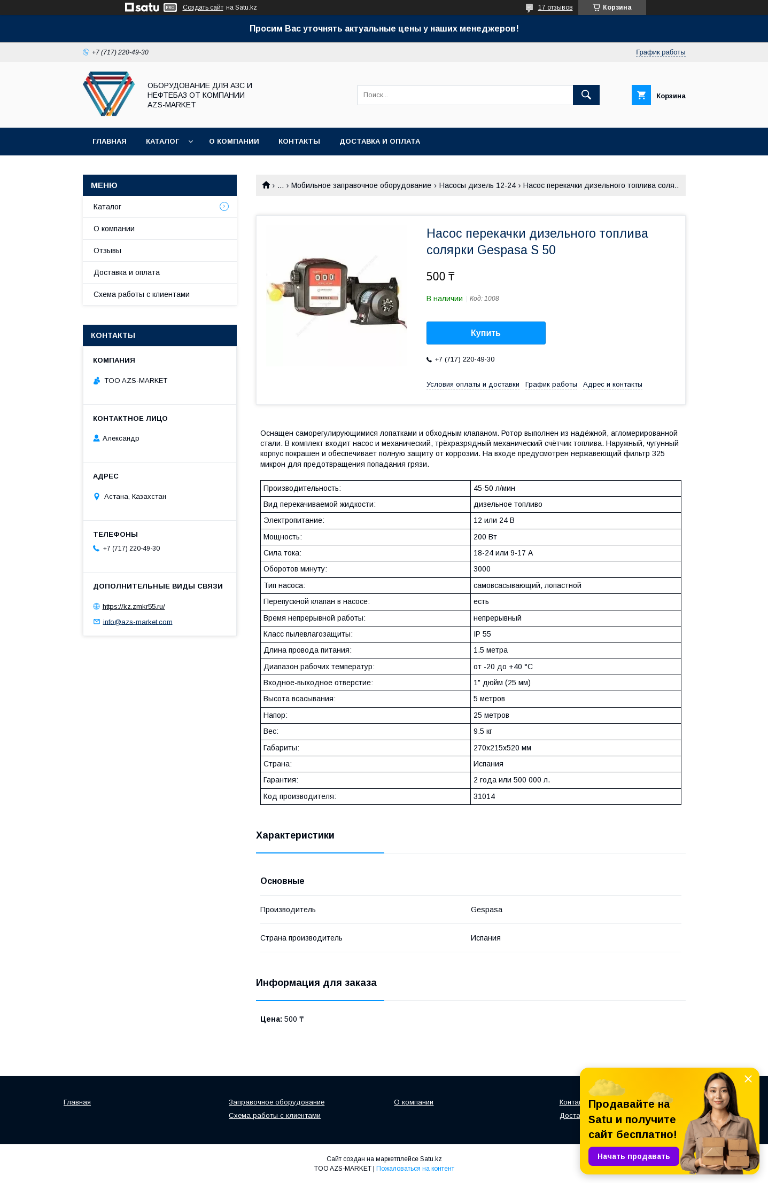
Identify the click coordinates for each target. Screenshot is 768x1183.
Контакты (299, 141)
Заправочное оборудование (276, 1102)
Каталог (162, 141)
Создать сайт (203, 7)
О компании (234, 141)
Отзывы (107, 250)
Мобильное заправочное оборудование (361, 185)
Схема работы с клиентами (142, 294)
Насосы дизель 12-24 (477, 185)
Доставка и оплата (379, 141)
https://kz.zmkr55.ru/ (134, 606)
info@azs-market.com (138, 621)
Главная (109, 141)
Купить (486, 333)
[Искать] (586, 95)
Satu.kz (431, 1159)
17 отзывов (555, 7)
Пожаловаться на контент (415, 1168)
